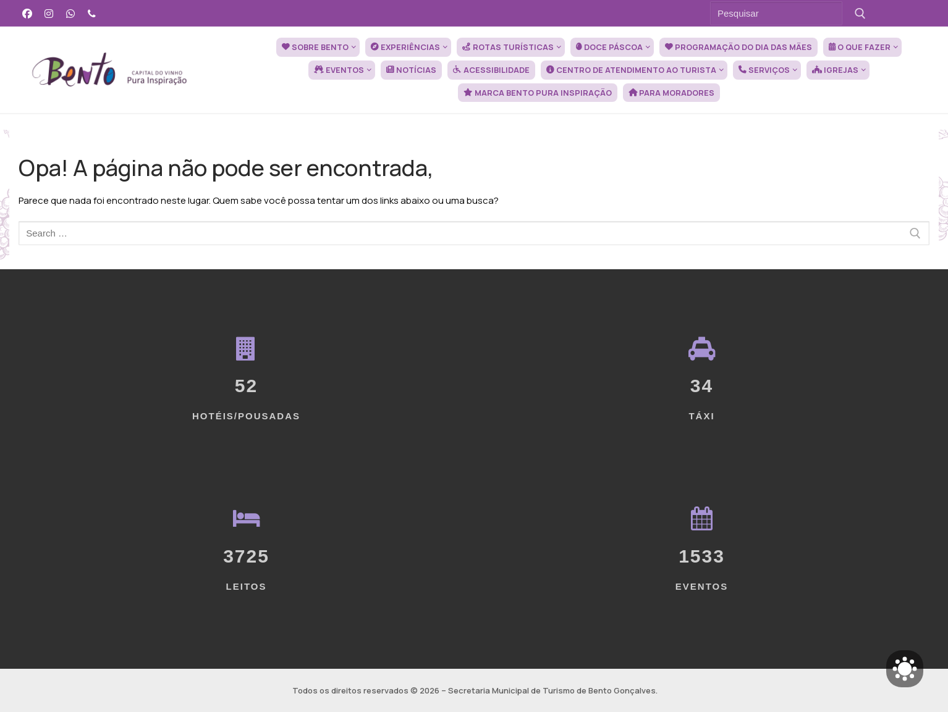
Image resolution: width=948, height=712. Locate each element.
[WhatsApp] (71, 13)
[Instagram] (49, 13)
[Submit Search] (860, 13)
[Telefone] (92, 13)
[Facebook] (27, 13)
